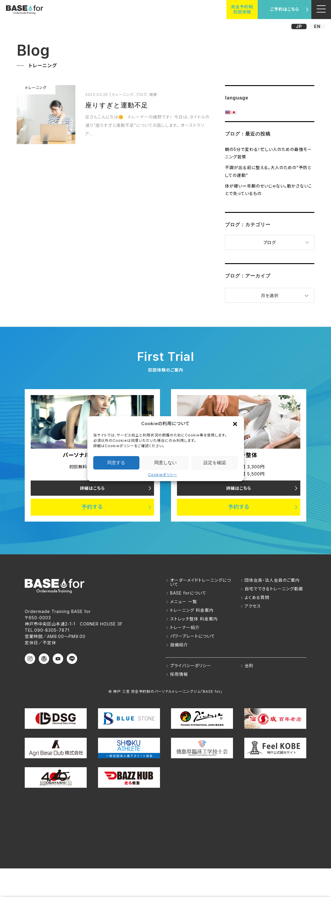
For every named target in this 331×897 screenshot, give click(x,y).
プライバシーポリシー (190, 665)
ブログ (269, 242)
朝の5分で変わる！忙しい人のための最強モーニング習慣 (268, 153)
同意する (116, 462)
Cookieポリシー (162, 474)
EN (317, 26)
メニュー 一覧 (183, 601)
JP (299, 26)
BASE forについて (188, 592)
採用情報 (179, 674)
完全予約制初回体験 (242, 9)
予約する (92, 507)
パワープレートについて (192, 636)
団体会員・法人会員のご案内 (272, 580)
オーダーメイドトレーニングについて (200, 582)
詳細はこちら (92, 488)
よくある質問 (257, 597)
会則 (249, 665)
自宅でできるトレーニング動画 (274, 588)
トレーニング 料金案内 (192, 610)
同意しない (165, 462)
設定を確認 (214, 462)
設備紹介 (179, 644)
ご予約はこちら (284, 9)
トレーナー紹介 (185, 627)
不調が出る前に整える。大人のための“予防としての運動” (268, 171)
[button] (235, 424)
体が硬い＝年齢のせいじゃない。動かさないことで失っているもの (268, 189)
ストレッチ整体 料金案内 (194, 618)
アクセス (253, 606)
